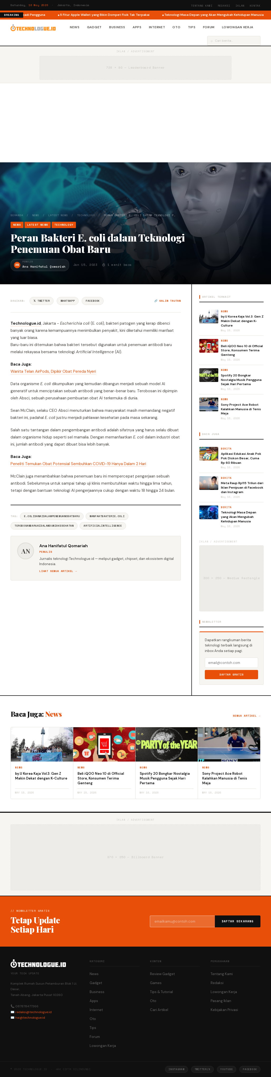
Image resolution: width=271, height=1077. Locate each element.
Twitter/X (202, 1069)
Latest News (58, 215)
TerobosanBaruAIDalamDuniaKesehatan (44, 526)
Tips (192, 27)
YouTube (226, 1069)
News (75, 27)
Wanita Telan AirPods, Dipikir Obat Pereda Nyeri (53, 371)
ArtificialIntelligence (103, 526)
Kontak (255, 6)
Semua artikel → (246, 716)
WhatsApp (68, 301)
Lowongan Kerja (237, 27)
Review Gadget (162, 974)
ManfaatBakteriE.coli (107, 516)
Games (156, 983)
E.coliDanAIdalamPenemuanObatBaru (52, 516)
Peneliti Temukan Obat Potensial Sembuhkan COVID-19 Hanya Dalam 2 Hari (78, 463)
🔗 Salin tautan (167, 301)
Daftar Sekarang (238, 921)
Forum (209, 27)
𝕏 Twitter (41, 301)
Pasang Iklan (221, 1001)
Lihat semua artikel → (58, 571)
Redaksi (224, 6)
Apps (137, 27)
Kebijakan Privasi (224, 1010)
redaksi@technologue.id (33, 1012)
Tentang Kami (201, 6)
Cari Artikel (159, 1010)
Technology (86, 215)
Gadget (94, 27)
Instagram (176, 1069)
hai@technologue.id (30, 1017)
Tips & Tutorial (161, 992)
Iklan (239, 6)
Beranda (17, 215)
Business (117, 27)
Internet (157, 27)
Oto (176, 27)
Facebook (93, 301)
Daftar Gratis (232, 675)
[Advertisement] (135, 123)
